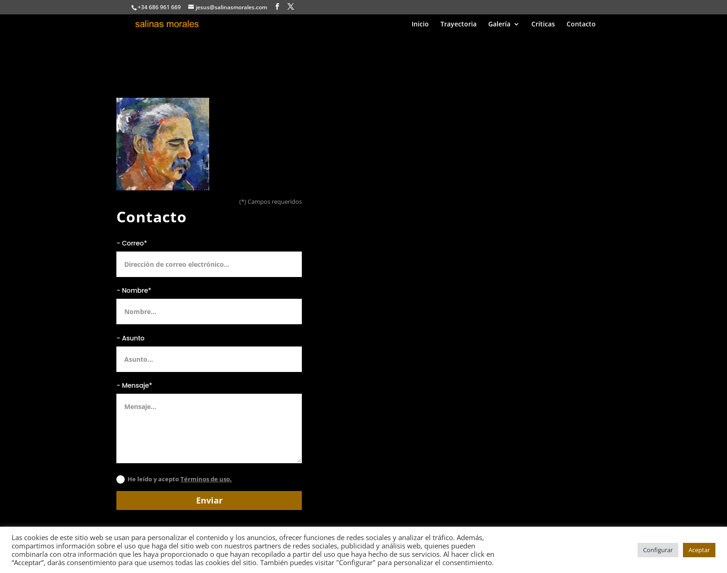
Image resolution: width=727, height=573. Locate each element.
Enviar (209, 500)
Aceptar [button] (699, 550)
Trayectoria (458, 24)
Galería (499, 24)
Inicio (420, 24)
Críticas (543, 24)
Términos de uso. (206, 479)
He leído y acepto (174, 479)
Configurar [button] (658, 550)
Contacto (581, 24)
